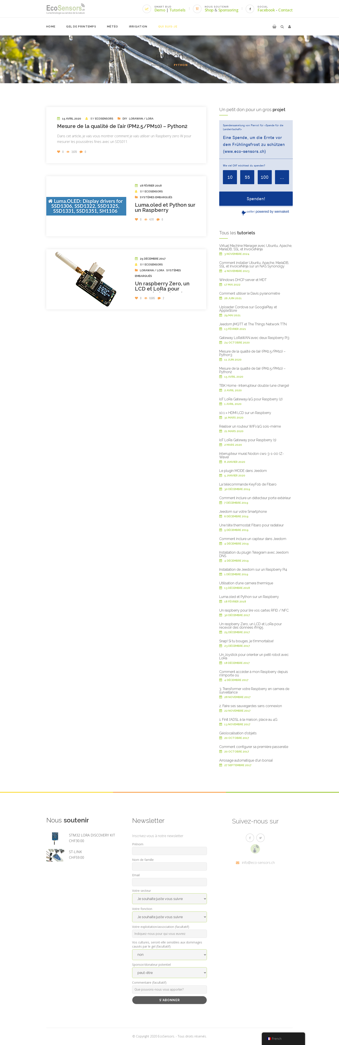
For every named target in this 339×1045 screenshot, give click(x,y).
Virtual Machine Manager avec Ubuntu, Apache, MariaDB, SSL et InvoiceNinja (255, 247)
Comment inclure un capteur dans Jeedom (252, 539)
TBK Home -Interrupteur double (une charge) (254, 385)
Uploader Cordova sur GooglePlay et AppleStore (248, 309)
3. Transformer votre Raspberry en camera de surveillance (254, 690)
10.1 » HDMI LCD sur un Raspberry (245, 413)
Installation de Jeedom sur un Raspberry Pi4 (253, 569)
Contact (285, 10)
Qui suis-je (167, 26)
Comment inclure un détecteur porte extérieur (255, 498)
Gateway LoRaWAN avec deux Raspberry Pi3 (254, 338)
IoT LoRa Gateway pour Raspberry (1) (247, 440)
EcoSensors (104, 118)
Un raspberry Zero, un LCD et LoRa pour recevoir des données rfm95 (162, 291)
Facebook (266, 10)
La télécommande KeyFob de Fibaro (248, 484)
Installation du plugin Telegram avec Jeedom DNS (254, 554)
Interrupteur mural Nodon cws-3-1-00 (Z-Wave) (251, 455)
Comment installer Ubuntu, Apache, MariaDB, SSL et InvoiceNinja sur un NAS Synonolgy (254, 264)
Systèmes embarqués (156, 197)
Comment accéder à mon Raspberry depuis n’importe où (253, 673)
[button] (274, 26)
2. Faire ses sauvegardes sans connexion (250, 706)
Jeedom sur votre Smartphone (243, 512)
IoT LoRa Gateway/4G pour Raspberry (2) (251, 399)
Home (50, 26)
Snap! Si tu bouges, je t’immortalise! (246, 641)
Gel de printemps (81, 26)
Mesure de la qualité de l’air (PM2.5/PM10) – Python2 (122, 126)
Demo (159, 10)
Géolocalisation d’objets (238, 733)
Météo (112, 26)
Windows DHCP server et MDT (243, 280)
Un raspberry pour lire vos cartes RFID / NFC (254, 610)
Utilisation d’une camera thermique (246, 583)
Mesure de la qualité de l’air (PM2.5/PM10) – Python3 (252, 353)
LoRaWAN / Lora (141, 118)
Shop (209, 10)
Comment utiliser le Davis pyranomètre (249, 293)
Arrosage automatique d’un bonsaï (246, 760)
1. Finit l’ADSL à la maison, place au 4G (248, 719)
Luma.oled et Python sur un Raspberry (165, 207)
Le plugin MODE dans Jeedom (243, 471)
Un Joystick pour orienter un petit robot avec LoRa (254, 656)
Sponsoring (228, 10)
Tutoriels (177, 10)
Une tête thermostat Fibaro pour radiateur (251, 525)
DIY (125, 118)
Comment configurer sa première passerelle (253, 747)
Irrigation (138, 26)
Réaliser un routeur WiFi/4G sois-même (250, 426)
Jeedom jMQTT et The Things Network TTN (253, 324)
